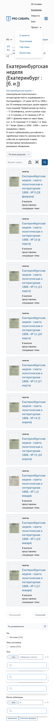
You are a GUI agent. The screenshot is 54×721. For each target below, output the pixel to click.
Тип (7, 633)
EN (8, 46)
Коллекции (36, 9)
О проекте (25, 35)
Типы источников (13, 642)
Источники (36, 4)
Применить (12, 718)
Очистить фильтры (28, 718)
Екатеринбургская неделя (19, 90)
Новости (35, 15)
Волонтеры (25, 52)
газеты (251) (15, 646)
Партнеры (25, 46)
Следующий (40, 615)
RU (8, 49)
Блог (33, 21)
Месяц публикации (14, 697)
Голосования (26, 41)
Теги (8, 651)
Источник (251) (16, 637)
